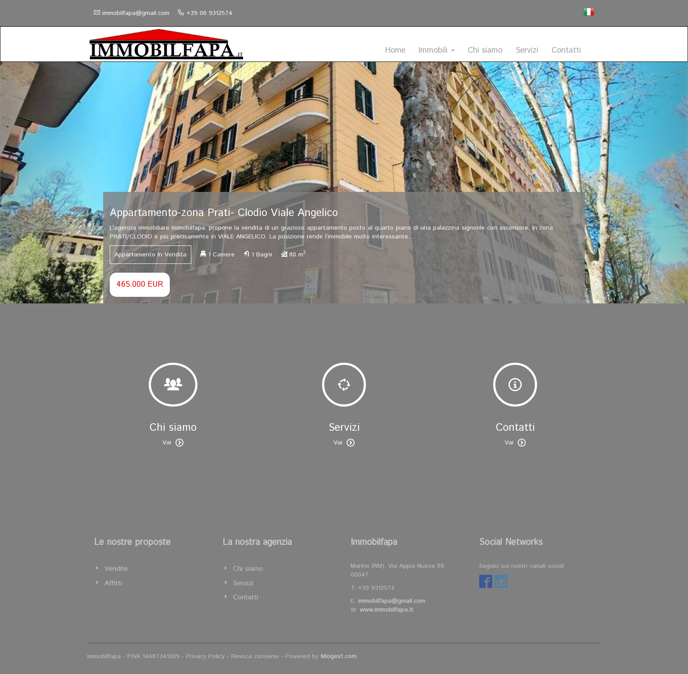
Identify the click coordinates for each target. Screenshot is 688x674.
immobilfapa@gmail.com (135, 13)
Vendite (116, 569)
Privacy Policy (205, 656)
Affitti (113, 583)
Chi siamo (485, 50)
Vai (172, 442)
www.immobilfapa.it (386, 610)
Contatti (566, 50)
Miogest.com (338, 656)
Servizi (527, 50)
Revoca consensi (255, 656)
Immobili (437, 50)
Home (395, 50)
